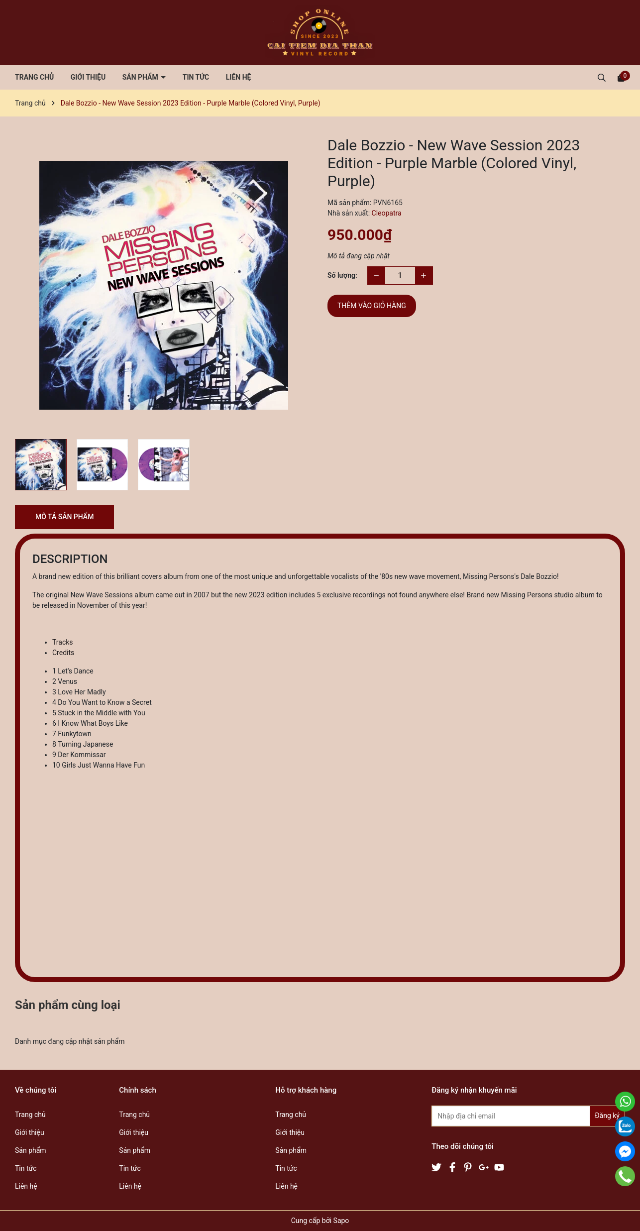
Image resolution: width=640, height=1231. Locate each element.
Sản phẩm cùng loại (67, 1005)
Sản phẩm (141, 77)
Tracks (62, 642)
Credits (63, 653)
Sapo (341, 1221)
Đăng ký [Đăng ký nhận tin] (607, 1115)
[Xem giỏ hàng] (621, 77)
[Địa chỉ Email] (528, 1116)
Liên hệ (238, 77)
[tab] (330, 642)
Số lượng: (342, 275)
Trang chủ (34, 77)
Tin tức (196, 77)
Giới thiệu (88, 77)
